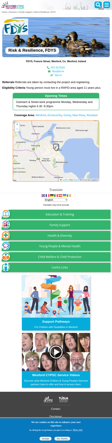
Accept (45, 438)
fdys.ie (58, 75)
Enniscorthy (55, 115)
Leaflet (64, 180)
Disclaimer (55, 416)
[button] (56, 147)
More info (78, 430)
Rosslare (92, 115)
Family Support (25, 12)
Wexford (41, 115)
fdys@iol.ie (58, 71)
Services (13, 12)
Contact (55, 408)
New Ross (78, 115)
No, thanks (62, 438)
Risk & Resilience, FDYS (45, 12)
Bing (75, 180)
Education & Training (60, 214)
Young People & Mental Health (60, 246)
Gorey (67, 115)
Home (4, 12)
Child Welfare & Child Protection (59, 257)
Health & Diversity (60, 235)
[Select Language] (56, 199)
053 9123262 (58, 67)
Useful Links (60, 267)
